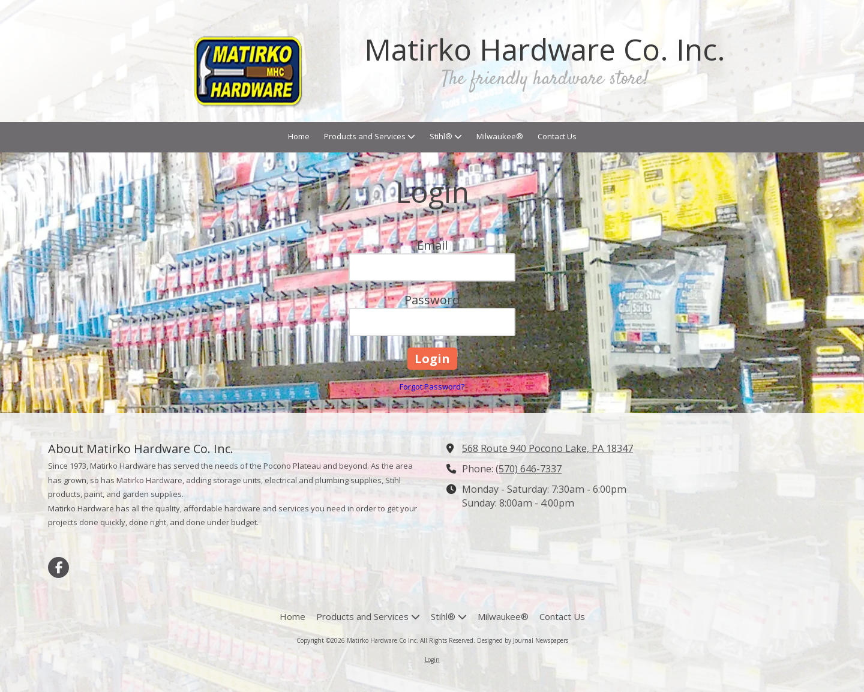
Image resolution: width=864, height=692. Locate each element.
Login (432, 659)
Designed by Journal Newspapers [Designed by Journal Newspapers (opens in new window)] (522, 640)
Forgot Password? (432, 386)
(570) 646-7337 (529, 468)
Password (432, 300)
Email (432, 245)
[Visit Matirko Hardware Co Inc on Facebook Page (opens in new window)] (58, 567)
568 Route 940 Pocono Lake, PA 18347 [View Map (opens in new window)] (547, 448)
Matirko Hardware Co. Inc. (544, 49)
